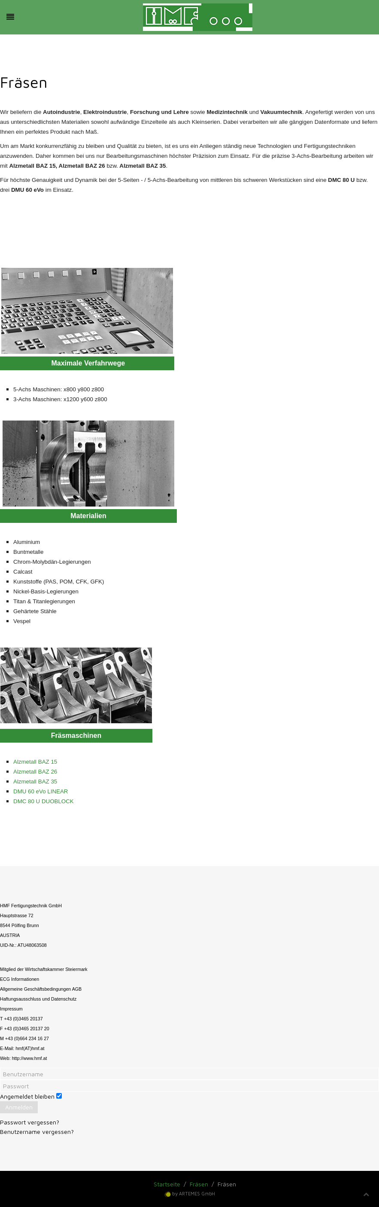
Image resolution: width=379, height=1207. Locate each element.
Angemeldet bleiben (27, 1096)
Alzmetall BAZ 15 (35, 762)
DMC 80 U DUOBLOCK (43, 801)
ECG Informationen (19, 979)
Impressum (11, 1008)
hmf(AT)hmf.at (29, 1048)
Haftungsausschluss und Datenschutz (38, 998)
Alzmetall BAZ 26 (35, 771)
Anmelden (19, 1107)
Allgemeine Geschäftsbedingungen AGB (41, 989)
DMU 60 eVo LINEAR (40, 791)
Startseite (167, 1184)
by (193, 1193)
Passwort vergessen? (29, 1122)
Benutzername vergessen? (37, 1131)
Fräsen (199, 1184)
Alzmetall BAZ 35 (35, 781)
